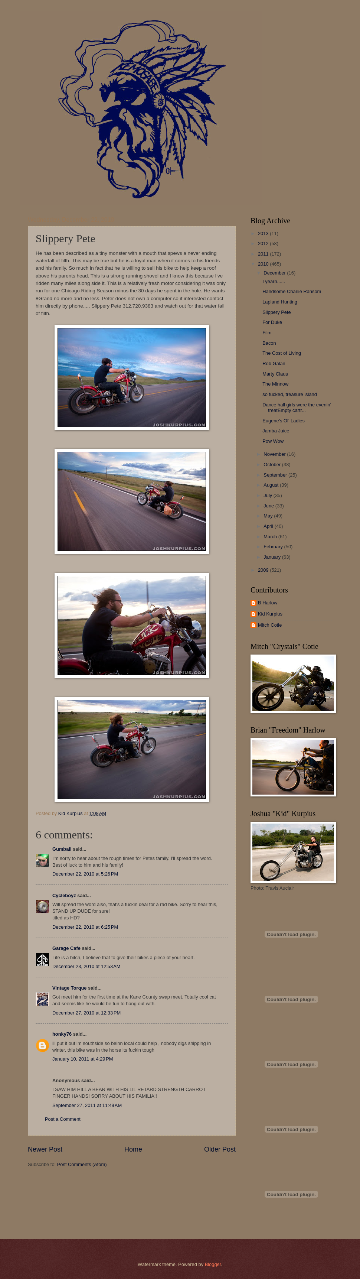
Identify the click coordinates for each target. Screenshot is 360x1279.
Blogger (213, 1264)
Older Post (220, 1149)
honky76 (62, 1034)
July (268, 495)
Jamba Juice (275, 431)
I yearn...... (273, 281)
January (273, 557)
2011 (264, 254)
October (273, 464)
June (269, 506)
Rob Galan (273, 363)
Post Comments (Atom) (82, 1164)
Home (133, 1149)
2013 (264, 233)
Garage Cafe (66, 948)
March (271, 536)
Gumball (62, 849)
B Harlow (267, 603)
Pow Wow (273, 441)
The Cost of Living (281, 353)
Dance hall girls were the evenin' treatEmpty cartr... (296, 407)
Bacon (269, 343)
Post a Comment (63, 1119)
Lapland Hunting (279, 302)
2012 (264, 243)
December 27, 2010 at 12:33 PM (86, 1013)
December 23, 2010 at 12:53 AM (86, 966)
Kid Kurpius (270, 614)
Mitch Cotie (270, 625)
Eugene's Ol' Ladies (283, 420)
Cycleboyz (64, 895)
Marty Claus (275, 374)
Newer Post (45, 1149)
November (275, 454)
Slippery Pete (276, 312)
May (269, 516)
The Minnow (275, 384)
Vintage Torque (69, 988)
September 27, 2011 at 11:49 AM (87, 1105)
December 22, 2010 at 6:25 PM (85, 927)
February (274, 546)
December (275, 273)
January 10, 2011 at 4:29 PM (82, 1059)
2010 (264, 264)
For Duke (272, 322)
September (276, 475)
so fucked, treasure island (289, 394)
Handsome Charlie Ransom (291, 291)
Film (266, 332)
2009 (264, 570)
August (272, 485)
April (269, 526)
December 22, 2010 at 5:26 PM (85, 874)
